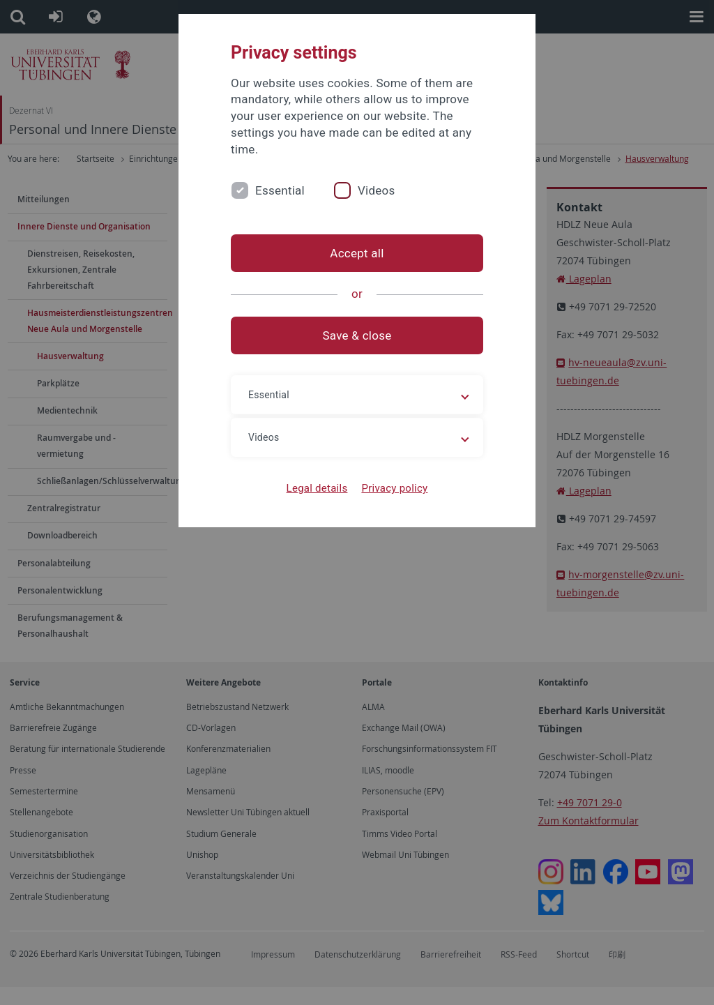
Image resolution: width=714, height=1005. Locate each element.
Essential (280, 190)
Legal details (317, 488)
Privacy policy (394, 488)
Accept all (356, 253)
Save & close (357, 335)
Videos (376, 190)
